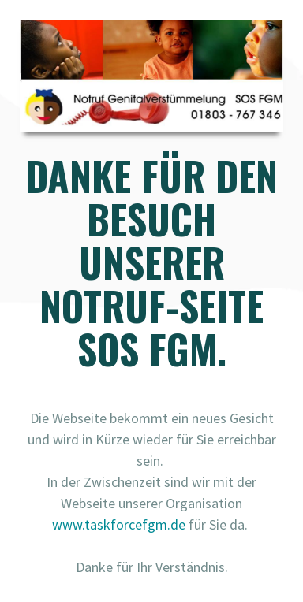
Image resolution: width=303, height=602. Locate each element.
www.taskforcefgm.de (118, 524)
